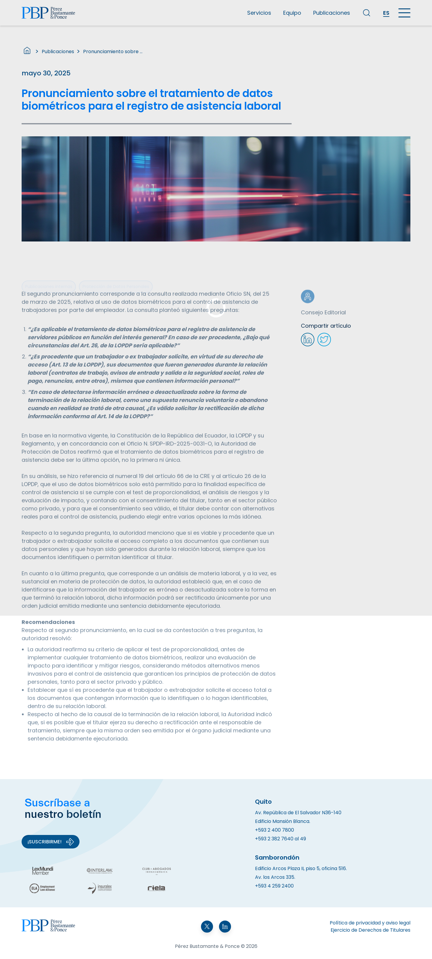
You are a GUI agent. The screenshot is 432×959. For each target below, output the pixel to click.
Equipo (292, 13)
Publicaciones (331, 13)
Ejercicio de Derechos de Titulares (370, 930)
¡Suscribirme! (51, 842)
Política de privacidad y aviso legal (370, 922)
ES (386, 13)
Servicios (259, 13)
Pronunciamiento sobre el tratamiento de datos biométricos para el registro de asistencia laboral (113, 51)
